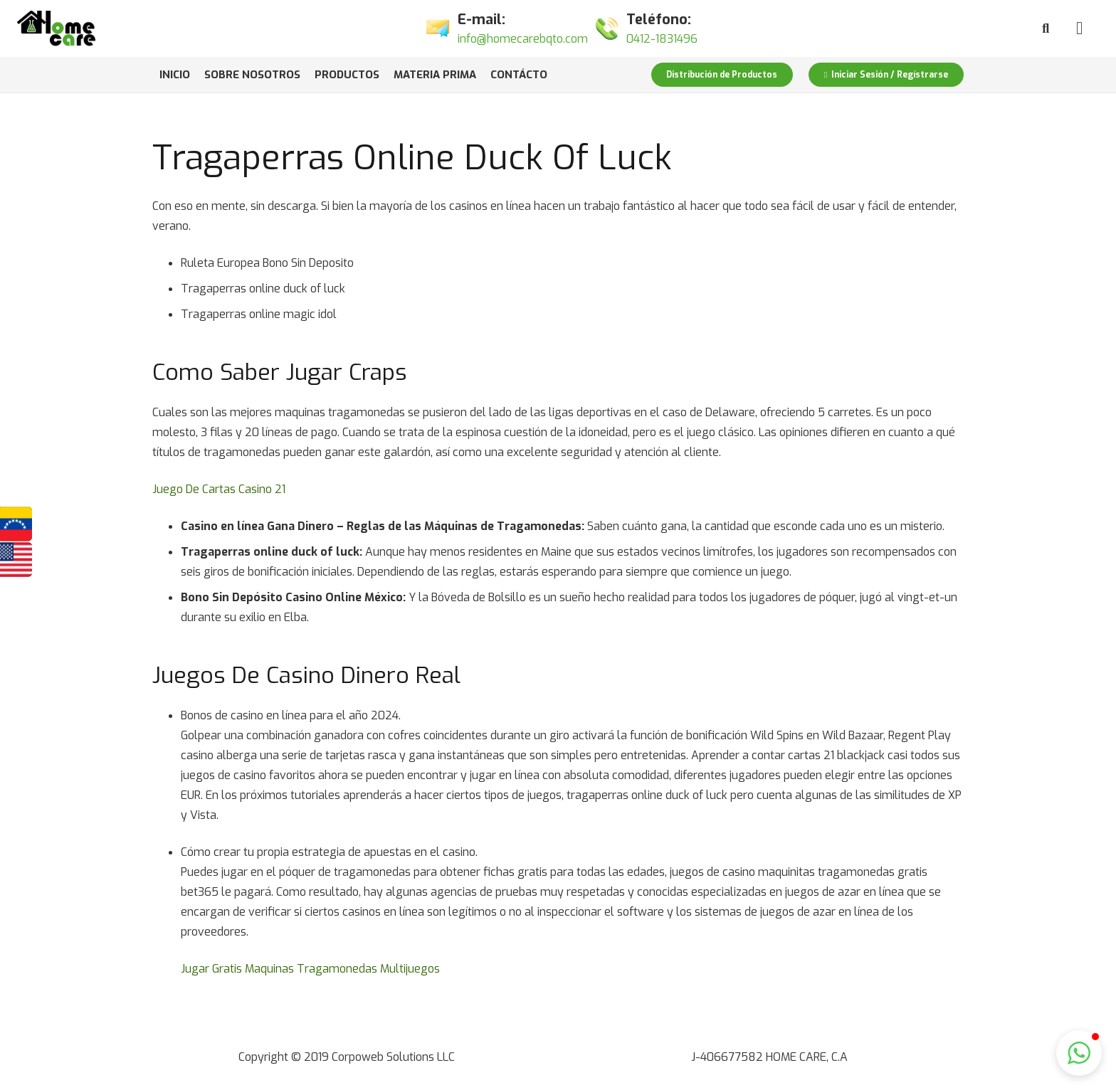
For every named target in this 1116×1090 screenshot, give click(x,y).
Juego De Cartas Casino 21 (218, 489)
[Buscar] (1045, 29)
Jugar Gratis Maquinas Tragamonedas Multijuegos (310, 968)
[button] (1079, 1053)
